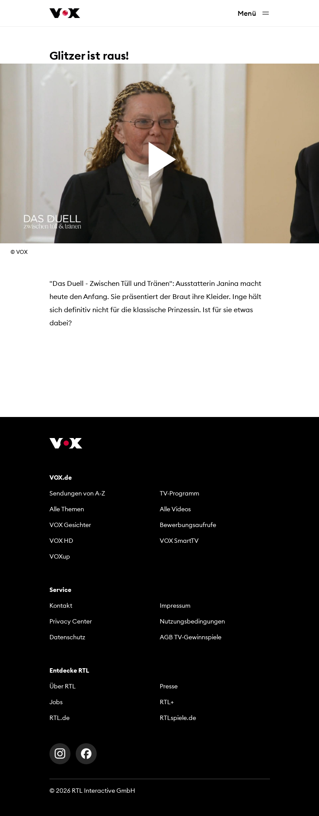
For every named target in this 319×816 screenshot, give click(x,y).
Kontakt (60, 605)
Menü (254, 13)
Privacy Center (70, 621)
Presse (169, 686)
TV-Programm (179, 493)
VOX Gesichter (70, 525)
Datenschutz (67, 637)
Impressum (175, 605)
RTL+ (167, 702)
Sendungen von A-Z (77, 493)
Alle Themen (66, 509)
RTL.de (59, 718)
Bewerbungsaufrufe (188, 525)
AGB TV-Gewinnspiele (190, 637)
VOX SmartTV (179, 541)
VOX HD (61, 541)
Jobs (56, 702)
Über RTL (62, 686)
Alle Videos (175, 509)
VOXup (59, 556)
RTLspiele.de (178, 718)
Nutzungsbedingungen (192, 621)
